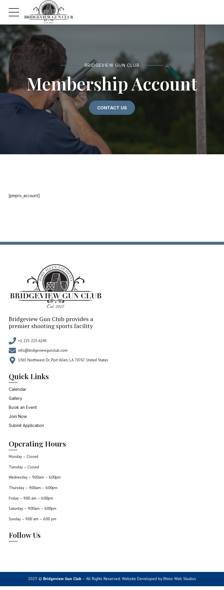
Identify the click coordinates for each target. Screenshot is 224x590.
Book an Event (23, 407)
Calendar (17, 389)
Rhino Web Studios (179, 578)
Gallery (15, 398)
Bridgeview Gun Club (62, 578)
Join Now (18, 416)
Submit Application (26, 425)
